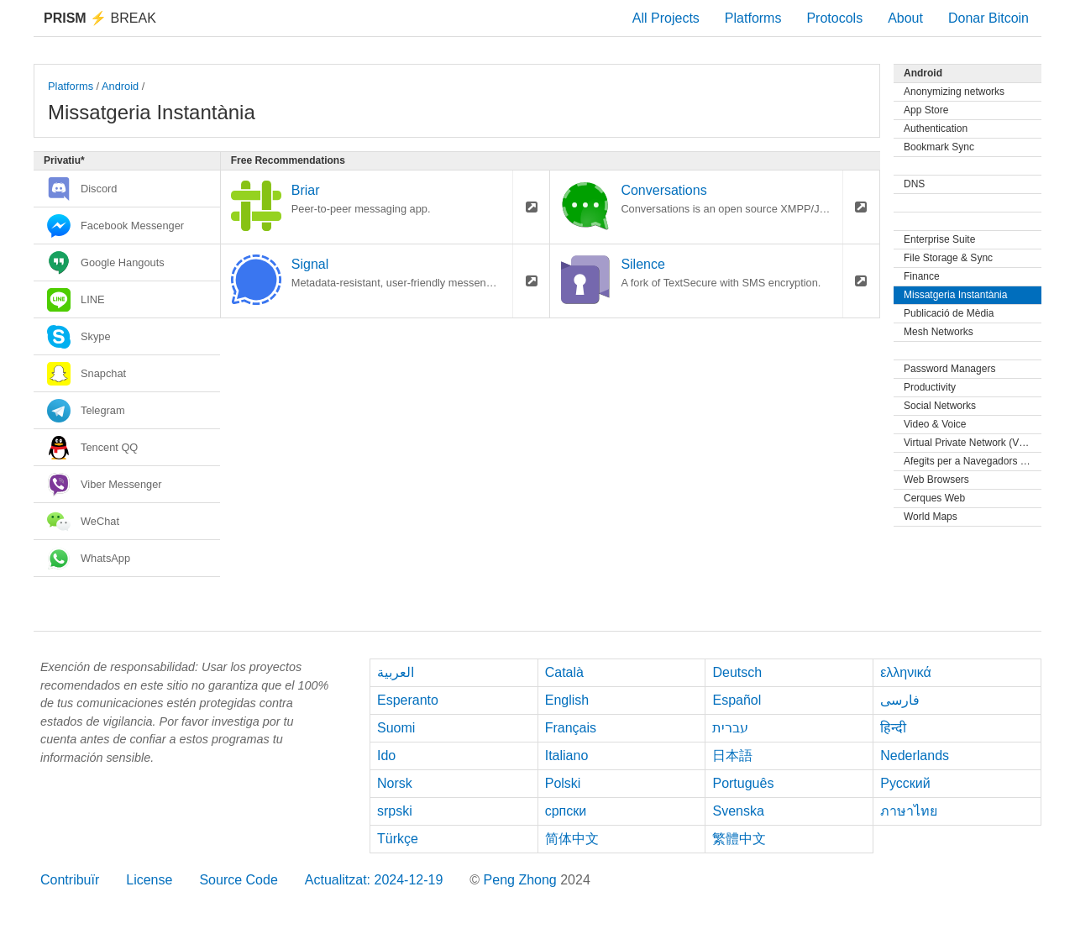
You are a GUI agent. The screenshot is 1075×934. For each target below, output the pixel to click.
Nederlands (914, 755)
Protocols (834, 18)
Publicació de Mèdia (949, 313)
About (905, 18)
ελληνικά (905, 672)
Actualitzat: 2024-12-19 (374, 880)
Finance (922, 276)
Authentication (936, 128)
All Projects (666, 18)
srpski (394, 811)
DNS (914, 184)
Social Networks (940, 406)
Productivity (930, 387)
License (149, 880)
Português (742, 783)
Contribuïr (69, 880)
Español (736, 700)
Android (120, 86)
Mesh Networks (938, 332)
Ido (386, 755)
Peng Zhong (522, 880)
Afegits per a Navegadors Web (972, 461)
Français (570, 728)
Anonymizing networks (954, 91)
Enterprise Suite (939, 239)
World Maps (930, 516)
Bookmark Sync (939, 147)
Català (564, 672)
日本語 (732, 755)
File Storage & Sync (948, 258)
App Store (926, 110)
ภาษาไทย (908, 811)
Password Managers (949, 369)
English (567, 700)
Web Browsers (936, 479)
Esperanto (407, 700)
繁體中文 (739, 839)
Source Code (238, 880)
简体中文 (572, 839)
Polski (563, 783)
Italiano (567, 755)
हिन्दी (893, 728)
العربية (395, 672)
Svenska (737, 811)
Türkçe (397, 839)
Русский (905, 783)
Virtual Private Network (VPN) (970, 443)
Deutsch (737, 672)
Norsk (394, 783)
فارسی (900, 700)
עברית (730, 728)
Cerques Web (934, 498)
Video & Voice (935, 424)
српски (566, 811)
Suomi (396, 728)
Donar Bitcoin (988, 18)
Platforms (753, 18)
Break (100, 18)
